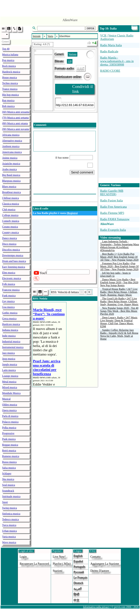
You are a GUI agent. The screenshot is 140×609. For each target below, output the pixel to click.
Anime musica (9, 157)
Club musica (8, 209)
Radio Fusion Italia (111, 200)
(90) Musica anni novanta (15, 129)
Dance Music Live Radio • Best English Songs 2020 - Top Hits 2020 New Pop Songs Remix (119, 282)
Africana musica (10, 134)
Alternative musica (12, 140)
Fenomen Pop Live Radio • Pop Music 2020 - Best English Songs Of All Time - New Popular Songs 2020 (119, 266)
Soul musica (8, 485)
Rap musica (8, 100)
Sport (5, 502)
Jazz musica (8, 353)
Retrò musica (9, 450)
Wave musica (9, 542)
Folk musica (8, 284)
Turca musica (9, 525)
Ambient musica (10, 146)
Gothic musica (9, 312)
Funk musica (9, 295)
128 (70, 61)
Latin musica (9, 370)
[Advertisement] (70, 7)
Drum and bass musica (14, 261)
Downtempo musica (12, 255)
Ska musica (8, 479)
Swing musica (9, 508)
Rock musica (9, 66)
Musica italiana (10, 54)
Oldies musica (9, 404)
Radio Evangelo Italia (113, 230)
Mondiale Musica (11, 393)
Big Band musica (11, 175)
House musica (9, 77)
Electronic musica (11, 278)
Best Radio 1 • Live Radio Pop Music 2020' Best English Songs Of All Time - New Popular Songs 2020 (119, 257)
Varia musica (9, 536)
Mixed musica (9, 387)
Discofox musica (11, 249)
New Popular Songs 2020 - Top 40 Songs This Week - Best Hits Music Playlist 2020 (119, 311)
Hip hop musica (10, 94)
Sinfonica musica (11, 513)
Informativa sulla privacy (96, 607)
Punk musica (9, 439)
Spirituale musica (11, 496)
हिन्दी (76, 594)
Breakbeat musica (11, 192)
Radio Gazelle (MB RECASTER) (111, 192)
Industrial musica (11, 341)
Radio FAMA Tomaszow (115, 219)
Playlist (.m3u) (62, 563)
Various (73, 54)
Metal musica (9, 381)
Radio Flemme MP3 (112, 213)
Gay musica (8, 301)
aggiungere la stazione (104, 563)
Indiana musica (10, 330)
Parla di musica (10, 416)
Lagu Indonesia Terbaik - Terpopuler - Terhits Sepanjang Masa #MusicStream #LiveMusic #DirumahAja (119, 246)
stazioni (57, 570)
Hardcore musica (11, 324)
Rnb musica (8, 106)
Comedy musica (10, 221)
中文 (77, 600)
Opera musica (9, 410)
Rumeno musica (10, 456)
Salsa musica (9, 467)
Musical (6, 398)
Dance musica (9, 238)
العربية (78, 588)
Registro (72, 213)
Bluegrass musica (11, 180)
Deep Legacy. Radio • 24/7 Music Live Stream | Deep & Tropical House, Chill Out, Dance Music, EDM (119, 322)
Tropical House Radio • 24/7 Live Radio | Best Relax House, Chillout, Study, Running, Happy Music (119, 292)
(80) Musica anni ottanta (15, 123)
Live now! (59, 556)
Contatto (95, 556)
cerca (90, 28)
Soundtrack (8, 490)
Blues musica (9, 186)
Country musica (10, 232)
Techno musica (10, 83)
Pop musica (8, 60)
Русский (79, 572)
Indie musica (9, 335)
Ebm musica (8, 272)
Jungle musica (9, 364)
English (78, 556)
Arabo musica (9, 169)
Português (79, 566)
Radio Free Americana (113, 206)
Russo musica (9, 462)
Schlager (6, 473)
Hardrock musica (11, 71)
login (23, 556)
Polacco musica (10, 421)
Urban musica (9, 530)
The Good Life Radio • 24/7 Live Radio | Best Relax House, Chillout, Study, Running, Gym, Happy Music (119, 301)
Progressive (8, 433)
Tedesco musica (10, 519)
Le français (80, 577)
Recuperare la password (34, 563)
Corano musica (10, 226)
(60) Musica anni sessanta (15, 112)
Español (78, 561)
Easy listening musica (13, 266)
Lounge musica (10, 376)
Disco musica (9, 244)
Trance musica (9, 89)
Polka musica (9, 427)
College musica (10, 215)
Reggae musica (10, 444)
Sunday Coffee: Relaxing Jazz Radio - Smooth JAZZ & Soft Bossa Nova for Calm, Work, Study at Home (119, 334)
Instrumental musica (12, 347)
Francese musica (11, 289)
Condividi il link (82, 89)
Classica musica (10, 203)
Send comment (82, 172)
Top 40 (6, 48)
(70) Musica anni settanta (15, 117)
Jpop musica (8, 358)
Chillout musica (10, 198)
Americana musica (12, 152)
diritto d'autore (99, 570)
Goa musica (8, 307)
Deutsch (78, 583)
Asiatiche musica (11, 163)
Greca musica (9, 318)
